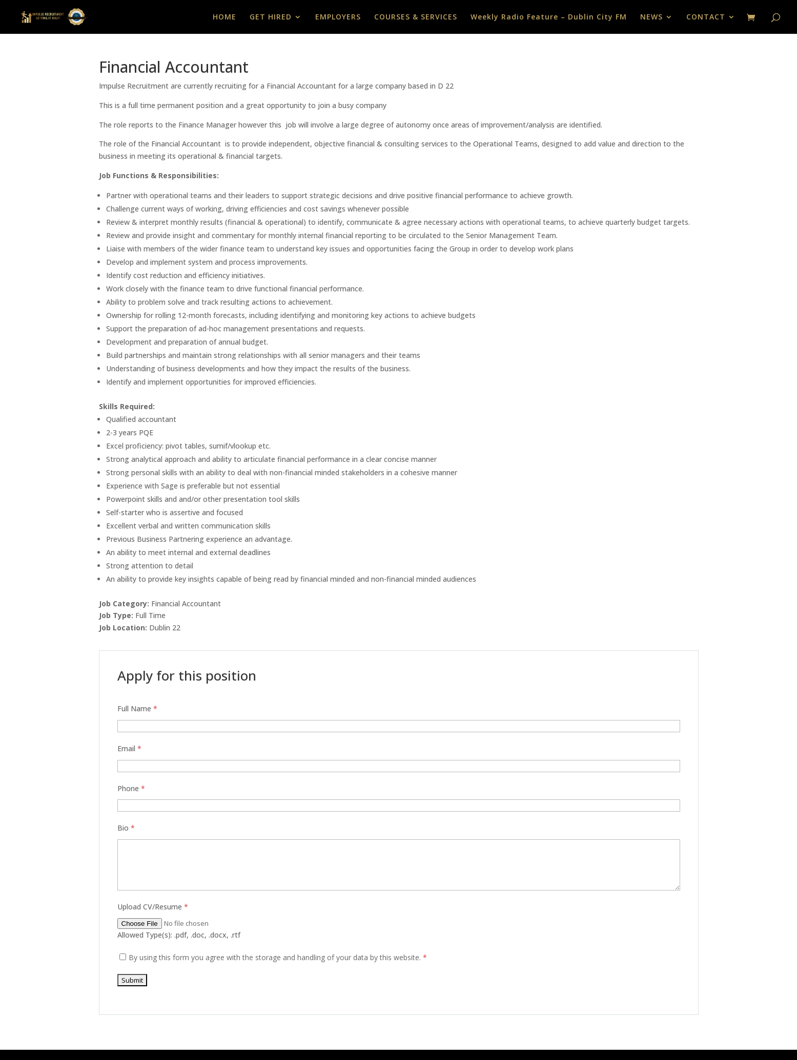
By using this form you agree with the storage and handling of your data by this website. (278, 957)
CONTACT (705, 17)
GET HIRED (271, 17)
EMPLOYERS (338, 17)
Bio (126, 828)
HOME (224, 17)
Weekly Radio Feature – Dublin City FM (549, 17)
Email (129, 748)
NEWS (651, 17)
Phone (131, 788)
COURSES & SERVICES (415, 17)
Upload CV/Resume (152, 906)
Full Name (137, 708)
